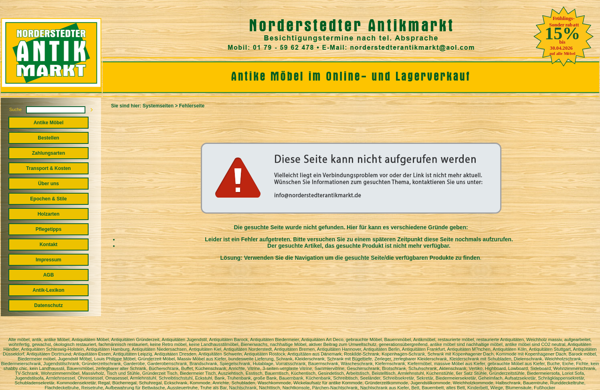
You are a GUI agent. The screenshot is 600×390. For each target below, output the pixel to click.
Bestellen (48, 138)
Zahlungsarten (48, 153)
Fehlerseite (191, 106)
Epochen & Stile (48, 199)
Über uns (48, 183)
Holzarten (49, 214)
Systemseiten (158, 106)
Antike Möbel (49, 122)
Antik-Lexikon (48, 290)
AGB (48, 275)
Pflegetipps (49, 229)
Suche (15, 109)
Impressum (48, 260)
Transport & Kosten (48, 168)
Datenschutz (48, 305)
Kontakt (49, 244)
